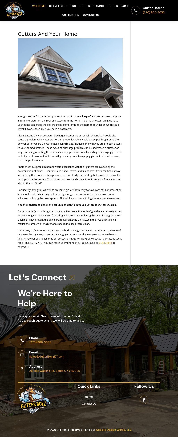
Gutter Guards (119, 6)
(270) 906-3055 (40, 342)
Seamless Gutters (62, 6)
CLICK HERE (105, 242)
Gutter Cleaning (92, 6)
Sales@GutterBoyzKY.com (46, 356)
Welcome (38, 6)
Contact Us (91, 14)
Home (89, 396)
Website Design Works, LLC (113, 429)
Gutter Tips (70, 14)
